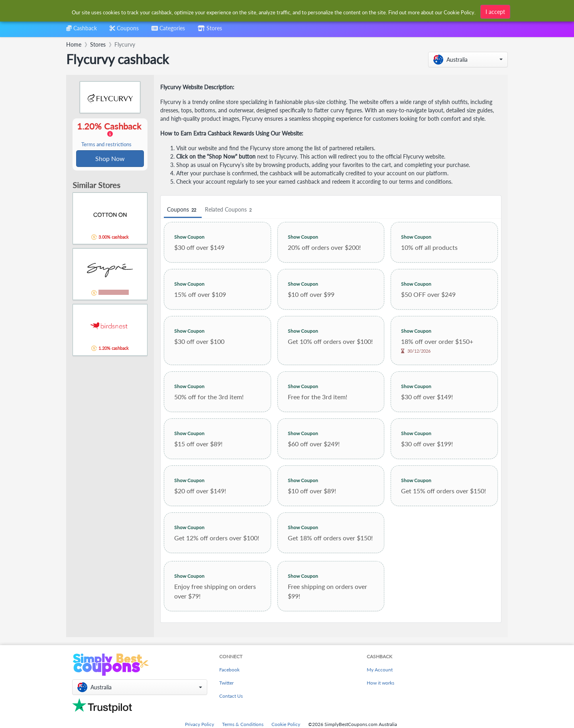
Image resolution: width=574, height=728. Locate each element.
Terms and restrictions (106, 144)
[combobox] (168, 31)
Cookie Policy (285, 724)
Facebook (229, 670)
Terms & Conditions (242, 724)
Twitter (226, 683)
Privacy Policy (199, 724)
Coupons (183, 210)
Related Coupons (229, 210)
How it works (380, 683)
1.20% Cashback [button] (110, 134)
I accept (495, 11)
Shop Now (110, 159)
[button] (468, 59)
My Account (380, 670)
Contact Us (231, 696)
